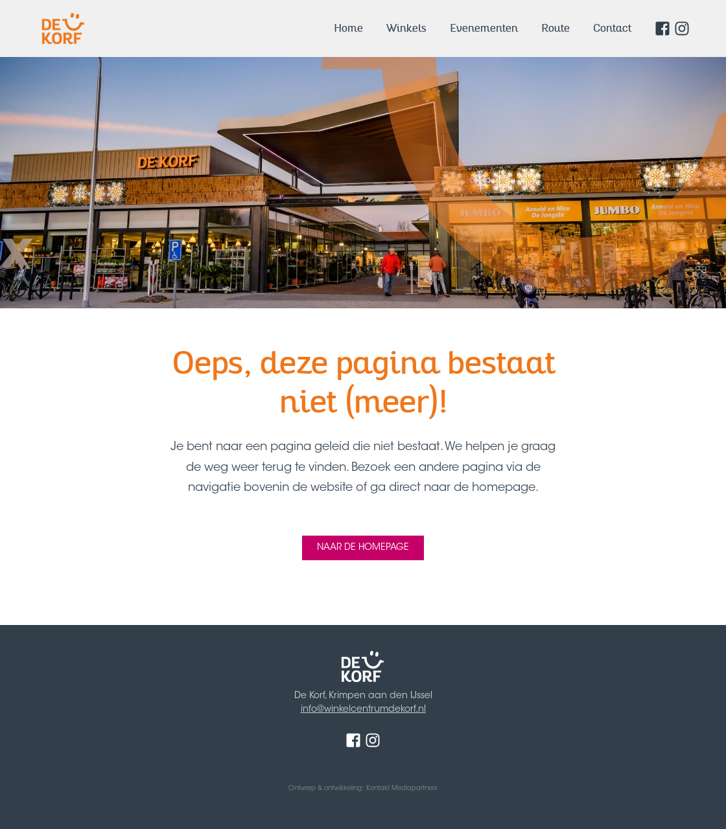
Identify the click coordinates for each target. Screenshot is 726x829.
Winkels (406, 28)
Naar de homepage (363, 547)
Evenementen (484, 28)
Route (555, 28)
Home (348, 28)
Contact (612, 28)
